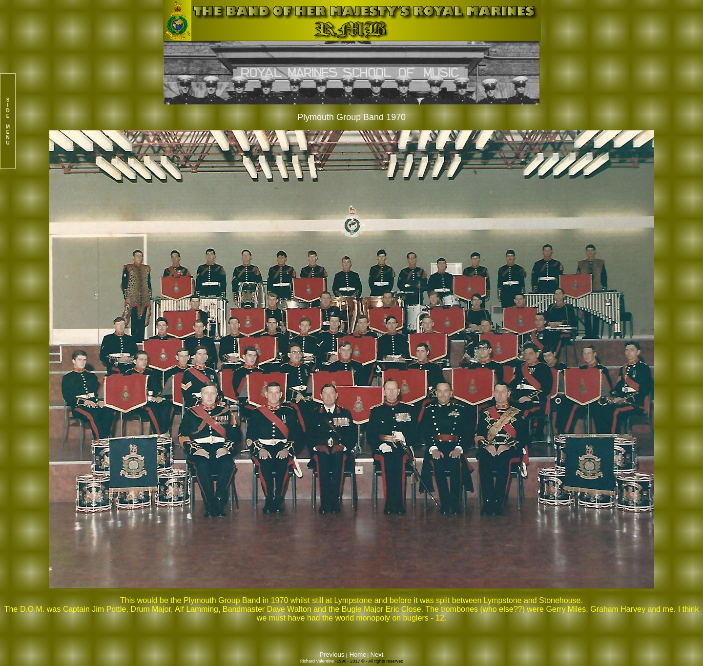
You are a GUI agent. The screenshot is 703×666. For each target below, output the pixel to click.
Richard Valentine (317, 661)
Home (358, 654)
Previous (333, 654)
